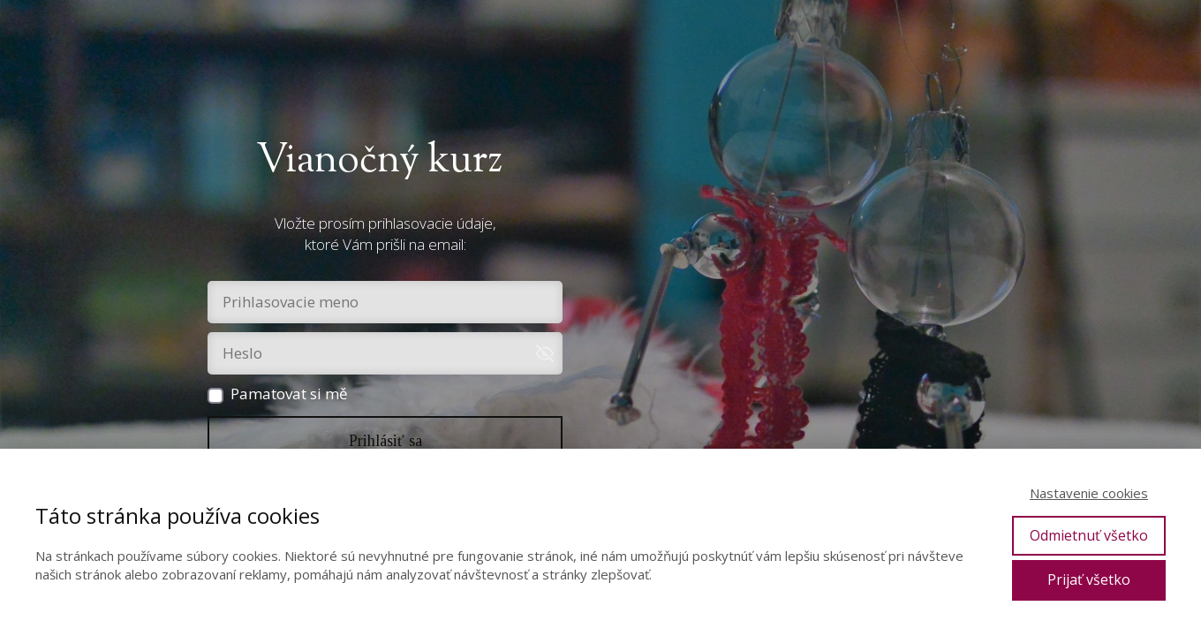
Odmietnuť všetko (1089, 535)
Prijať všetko (1088, 579)
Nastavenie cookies (1089, 493)
